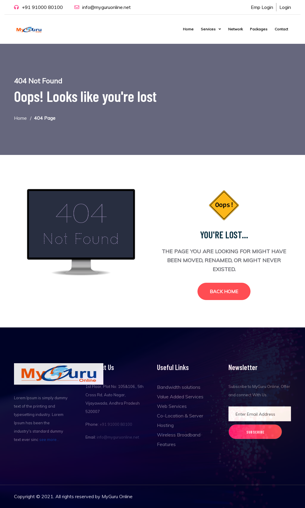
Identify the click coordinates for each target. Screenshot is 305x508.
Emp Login (262, 7)
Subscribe (255, 431)
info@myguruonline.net (106, 7)
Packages (258, 29)
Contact (281, 29)
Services (208, 29)
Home (188, 29)
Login (285, 7)
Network (235, 29)
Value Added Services (180, 397)
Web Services (172, 406)
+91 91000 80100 (42, 7)
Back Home (224, 291)
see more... (49, 439)
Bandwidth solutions (178, 387)
